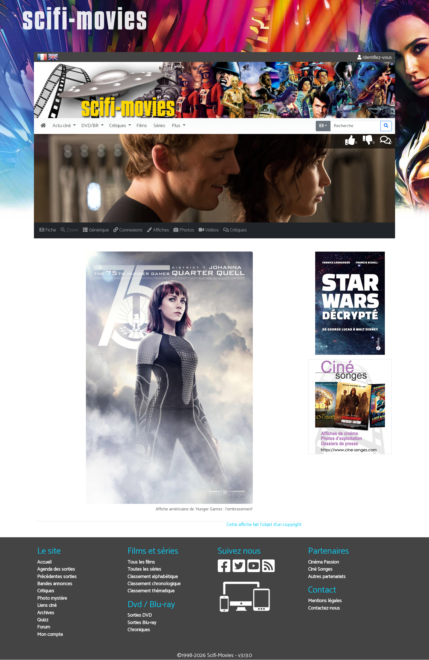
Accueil (44, 562)
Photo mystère (52, 598)
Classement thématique (151, 591)
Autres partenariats (327, 577)
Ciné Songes (320, 569)
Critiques (45, 591)
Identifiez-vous (374, 58)
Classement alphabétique (152, 577)
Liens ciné (47, 606)
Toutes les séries (144, 569)
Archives (45, 613)
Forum (43, 627)
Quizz (42, 620)
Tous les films (141, 562)
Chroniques (138, 630)
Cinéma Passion (323, 562)
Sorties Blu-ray (141, 623)
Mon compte (50, 635)
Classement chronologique (154, 584)
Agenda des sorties (56, 569)
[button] (63, 126)
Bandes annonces (54, 584)
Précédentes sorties (57, 577)
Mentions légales (325, 601)
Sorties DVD (139, 615)
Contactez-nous (324, 608)
